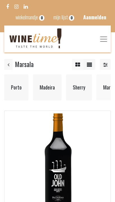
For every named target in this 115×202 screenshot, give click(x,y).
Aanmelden (94, 17)
